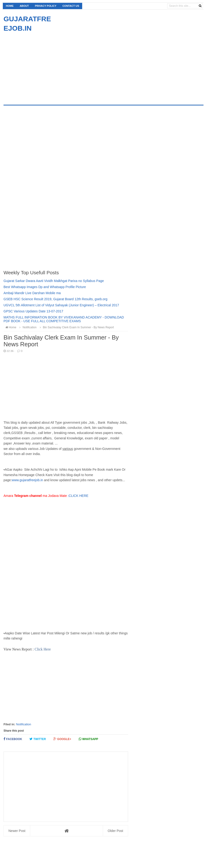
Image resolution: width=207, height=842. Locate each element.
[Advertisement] (43, 65)
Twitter (38, 739)
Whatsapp (88, 739)
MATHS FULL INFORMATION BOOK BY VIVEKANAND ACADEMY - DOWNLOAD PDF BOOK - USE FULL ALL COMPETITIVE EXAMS (64, 319)
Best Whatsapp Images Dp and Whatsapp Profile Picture (45, 287)
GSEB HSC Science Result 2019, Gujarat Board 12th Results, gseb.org (55, 299)
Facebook (13, 739)
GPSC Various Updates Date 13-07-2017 (33, 311)
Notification (23, 724)
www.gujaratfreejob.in (27, 480)
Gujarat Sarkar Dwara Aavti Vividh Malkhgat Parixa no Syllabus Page (54, 281)
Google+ (62, 739)
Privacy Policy (45, 5)
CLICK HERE (79, 496)
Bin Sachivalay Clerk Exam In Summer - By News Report (76, 327)
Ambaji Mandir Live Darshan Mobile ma (32, 293)
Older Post (115, 831)
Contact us (71, 5)
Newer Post (16, 831)
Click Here (43, 649)
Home (10, 5)
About (24, 5)
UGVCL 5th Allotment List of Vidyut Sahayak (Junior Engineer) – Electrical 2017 (61, 305)
